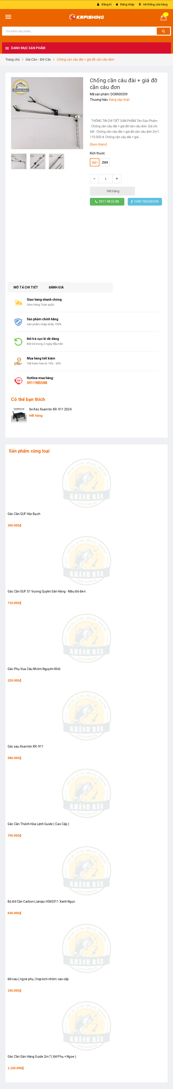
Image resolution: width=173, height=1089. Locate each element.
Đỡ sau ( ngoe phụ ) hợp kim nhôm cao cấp (38, 979)
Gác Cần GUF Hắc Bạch (24, 514)
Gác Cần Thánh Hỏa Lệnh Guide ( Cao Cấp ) (38, 824)
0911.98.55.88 (107, 201)
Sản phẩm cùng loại (29, 451)
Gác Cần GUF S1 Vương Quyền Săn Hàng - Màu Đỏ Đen (47, 591)
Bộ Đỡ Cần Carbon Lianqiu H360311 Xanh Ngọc (41, 901)
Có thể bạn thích (28, 399)
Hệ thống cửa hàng (155, 4)
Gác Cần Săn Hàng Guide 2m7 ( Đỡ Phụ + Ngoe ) (42, 1056)
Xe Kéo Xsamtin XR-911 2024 (50, 409)
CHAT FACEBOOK (145, 201)
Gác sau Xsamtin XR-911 (25, 746)
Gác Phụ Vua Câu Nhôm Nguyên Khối (34, 669)
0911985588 (37, 383)
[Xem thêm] (98, 144)
